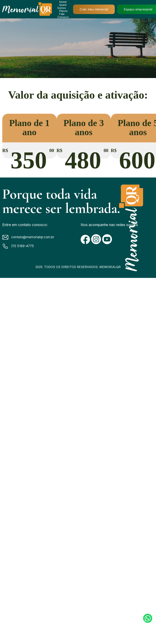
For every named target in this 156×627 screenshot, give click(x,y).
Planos (63, 11)
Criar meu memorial (94, 9)
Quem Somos (62, 6)
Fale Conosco (63, 15)
